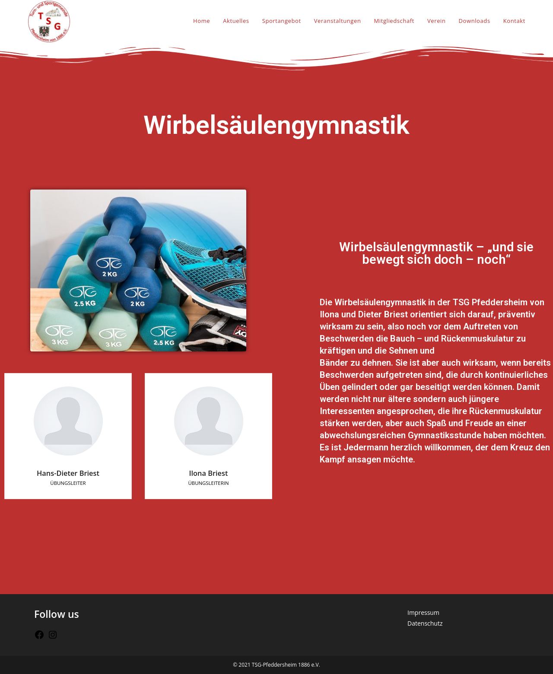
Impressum (423, 612)
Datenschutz (424, 623)
